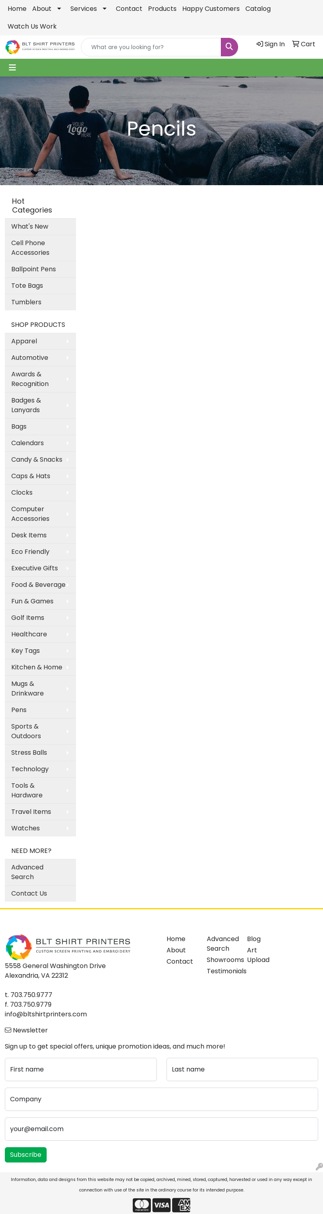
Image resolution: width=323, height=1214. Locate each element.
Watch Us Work (32, 26)
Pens (19, 709)
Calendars (27, 443)
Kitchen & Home (36, 667)
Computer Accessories (30, 513)
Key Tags (25, 650)
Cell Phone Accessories (30, 247)
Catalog (258, 8)
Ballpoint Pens (33, 269)
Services (83, 8)
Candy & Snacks (36, 459)
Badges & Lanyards (26, 405)
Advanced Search (27, 872)
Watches (25, 828)
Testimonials (222, 971)
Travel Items (31, 811)
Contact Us (29, 893)
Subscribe (25, 1154)
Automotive (29, 357)
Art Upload (258, 955)
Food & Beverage (38, 584)
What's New (29, 226)
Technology (30, 769)
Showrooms (222, 959)
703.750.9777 (31, 994)
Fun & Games (32, 601)
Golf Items (27, 617)
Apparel (24, 341)
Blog (254, 939)
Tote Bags (27, 285)
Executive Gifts (34, 568)
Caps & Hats (30, 476)
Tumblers (26, 302)
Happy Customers (211, 8)
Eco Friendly (30, 551)
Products (162, 8)
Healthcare (29, 634)
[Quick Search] (151, 47)
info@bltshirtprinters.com (46, 1014)
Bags (19, 426)
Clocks (22, 492)
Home (17, 8)
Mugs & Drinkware (27, 688)
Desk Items (29, 535)
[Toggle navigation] (12, 67)
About (41, 8)
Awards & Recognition (30, 379)
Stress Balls (29, 752)
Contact (129, 8)
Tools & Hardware (27, 790)
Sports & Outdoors (26, 731)
